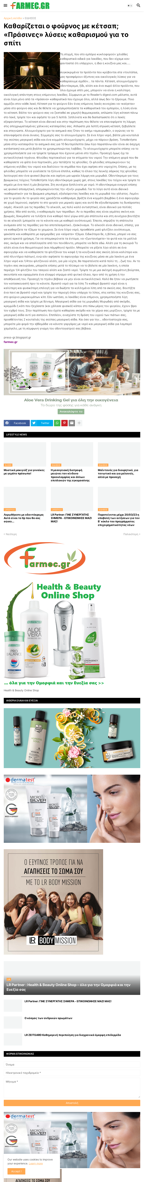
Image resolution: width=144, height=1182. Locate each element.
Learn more (36, 1163)
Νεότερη (11, 534)
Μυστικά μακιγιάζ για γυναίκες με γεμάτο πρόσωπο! (24, 471)
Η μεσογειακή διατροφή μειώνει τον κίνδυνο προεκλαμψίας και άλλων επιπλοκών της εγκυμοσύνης (70, 475)
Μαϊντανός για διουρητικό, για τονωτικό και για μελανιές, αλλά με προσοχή (118, 473)
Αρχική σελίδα (13, 18)
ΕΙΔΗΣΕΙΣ (30, 18)
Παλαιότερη (130, 534)
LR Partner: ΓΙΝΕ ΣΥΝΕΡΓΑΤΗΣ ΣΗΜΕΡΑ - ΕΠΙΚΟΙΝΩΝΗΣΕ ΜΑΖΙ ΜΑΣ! (71, 518)
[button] (5, 5)
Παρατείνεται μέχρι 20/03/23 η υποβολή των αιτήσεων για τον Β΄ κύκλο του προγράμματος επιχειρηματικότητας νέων (119, 519)
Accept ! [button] (16, 1171)
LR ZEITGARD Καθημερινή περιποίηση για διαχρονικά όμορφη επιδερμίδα (73, 1034)
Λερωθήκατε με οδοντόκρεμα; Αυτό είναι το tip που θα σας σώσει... (24, 518)
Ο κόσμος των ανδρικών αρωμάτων (48, 1018)
